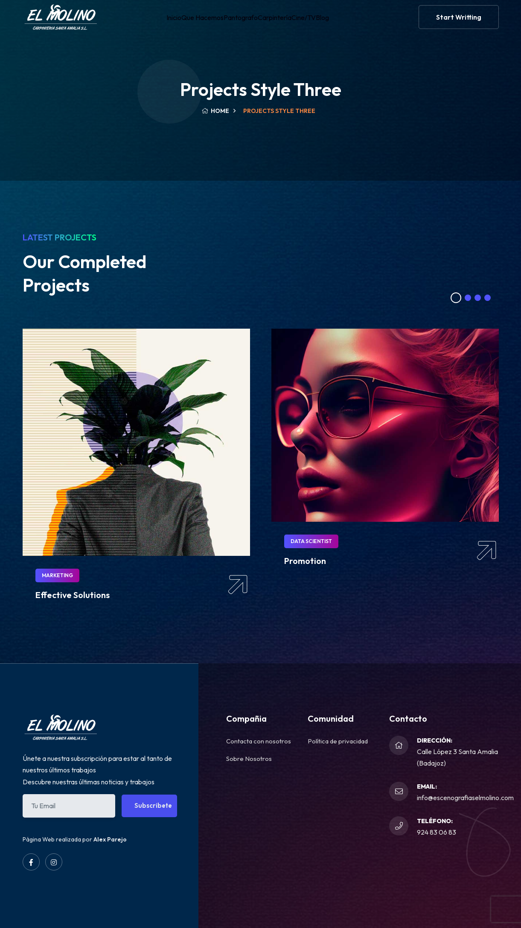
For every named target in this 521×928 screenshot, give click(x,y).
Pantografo (237, 23)
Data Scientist (311, 541)
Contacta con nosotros (258, 741)
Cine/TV (312, 23)
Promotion (305, 560)
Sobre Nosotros (249, 759)
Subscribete (153, 805)
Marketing (57, 575)
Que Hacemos (193, 23)
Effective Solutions (72, 595)
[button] (456, 297)
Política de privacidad (338, 741)
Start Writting (458, 23)
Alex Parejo (110, 839)
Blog (338, 23)
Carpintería (276, 23)
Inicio (159, 23)
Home (215, 111)
